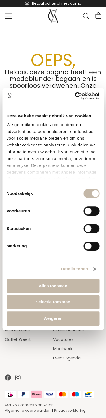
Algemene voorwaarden (28, 410)
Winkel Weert (18, 330)
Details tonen (74, 268)
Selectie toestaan (53, 302)
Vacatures (63, 339)
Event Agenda (67, 358)
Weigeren (53, 318)
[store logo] (53, 16)
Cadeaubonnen (68, 330)
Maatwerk (62, 349)
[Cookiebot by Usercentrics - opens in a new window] (75, 96)
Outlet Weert (18, 339)
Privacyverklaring (70, 410)
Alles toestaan (53, 285)
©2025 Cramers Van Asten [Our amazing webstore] (29, 405)
